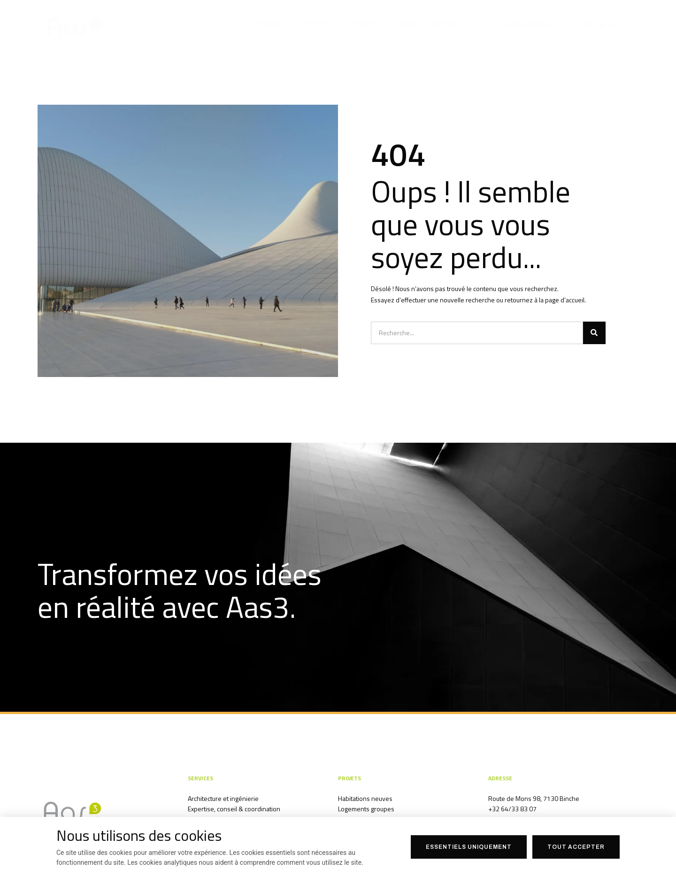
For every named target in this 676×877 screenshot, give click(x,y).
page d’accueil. (565, 300)
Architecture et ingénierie (223, 798)
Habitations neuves (365, 798)
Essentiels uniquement (469, 847)
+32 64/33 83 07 (512, 809)
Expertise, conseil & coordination (234, 809)
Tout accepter (576, 847)
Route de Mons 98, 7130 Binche (533, 798)
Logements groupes (366, 809)
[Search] (594, 333)
